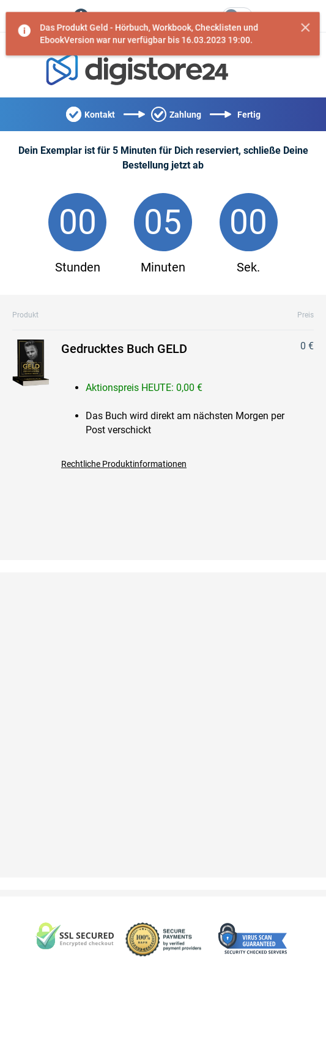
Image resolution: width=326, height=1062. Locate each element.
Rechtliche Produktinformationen (124, 464)
